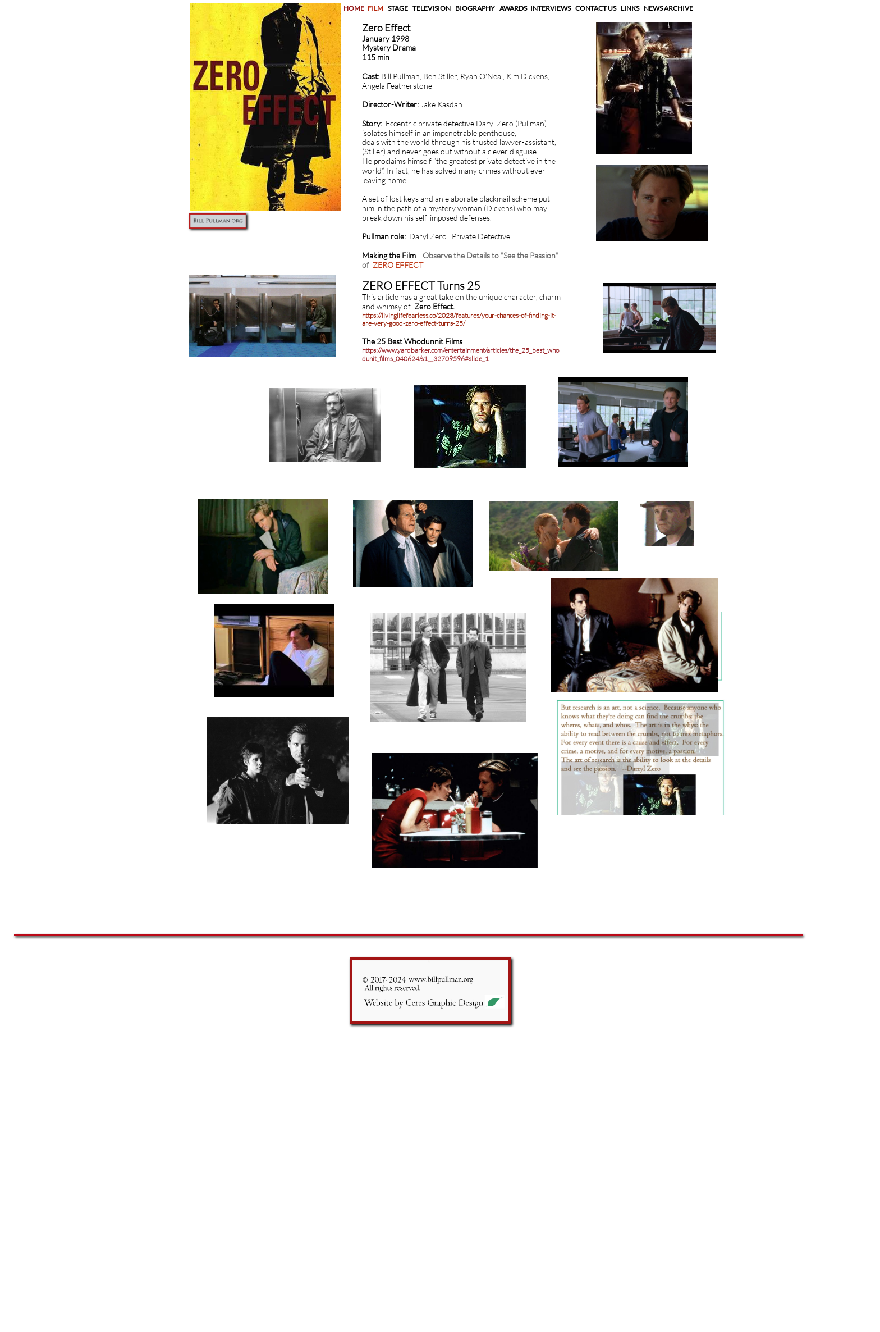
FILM (377, 8)
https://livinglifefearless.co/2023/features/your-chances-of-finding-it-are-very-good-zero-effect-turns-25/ (459, 319)
